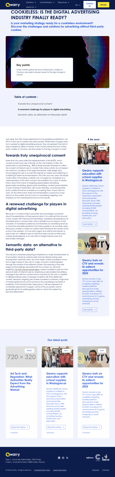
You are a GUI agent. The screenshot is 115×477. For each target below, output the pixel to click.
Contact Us (89, 4)
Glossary (95, 470)
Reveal (103, 5)
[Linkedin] (59, 457)
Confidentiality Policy (42, 470)
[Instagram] (63, 457)
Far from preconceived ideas (27, 269)
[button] (31, 2)
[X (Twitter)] (67, 457)
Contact (105, 470)
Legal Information (59, 470)
